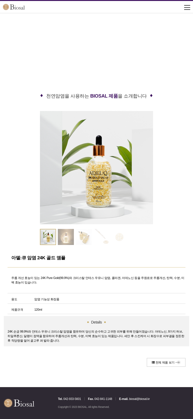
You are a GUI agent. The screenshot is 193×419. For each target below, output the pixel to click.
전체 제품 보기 (163, 362)
